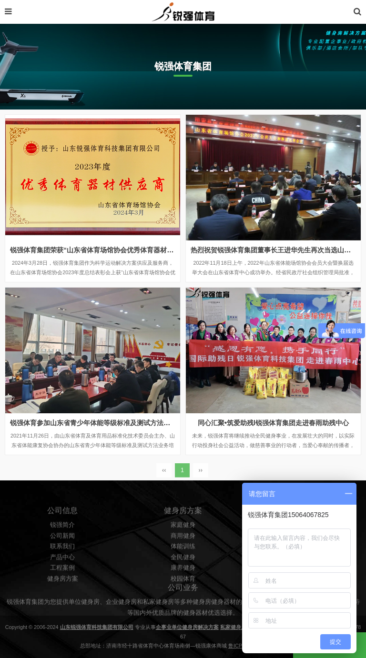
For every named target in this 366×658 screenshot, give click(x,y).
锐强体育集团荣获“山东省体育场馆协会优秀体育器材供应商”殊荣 (106, 250)
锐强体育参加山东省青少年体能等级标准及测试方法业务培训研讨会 (110, 423)
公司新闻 (62, 556)
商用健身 (183, 556)
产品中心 (62, 578)
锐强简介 (62, 545)
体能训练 (183, 567)
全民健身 (183, 578)
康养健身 (183, 589)
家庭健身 (183, 545)
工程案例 (62, 589)
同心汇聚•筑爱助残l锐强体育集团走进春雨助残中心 (273, 423)
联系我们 (62, 567)
